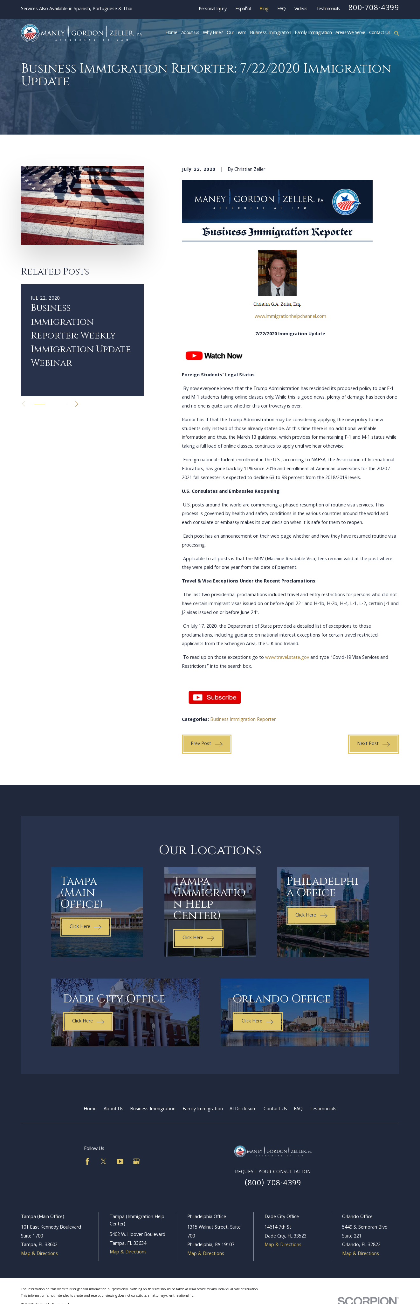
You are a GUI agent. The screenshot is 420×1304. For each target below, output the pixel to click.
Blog (263, 9)
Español (243, 9)
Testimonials (328, 9)
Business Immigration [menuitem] (270, 33)
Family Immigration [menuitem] (313, 33)
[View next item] (76, 404)
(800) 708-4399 (273, 1183)
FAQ (281, 9)
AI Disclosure (243, 1109)
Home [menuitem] (171, 33)
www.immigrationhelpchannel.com (290, 317)
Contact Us (275, 1109)
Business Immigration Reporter (243, 720)
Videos (300, 9)
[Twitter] (103, 1161)
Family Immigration (202, 1109)
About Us (113, 1109)
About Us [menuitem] (190, 33)
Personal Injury (213, 9)
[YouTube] (120, 1161)
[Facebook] (87, 1161)
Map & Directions (39, 1254)
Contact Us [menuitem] (379, 33)
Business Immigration (153, 1109)
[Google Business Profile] (136, 1161)
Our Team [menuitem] (236, 33)
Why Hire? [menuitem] (213, 33)
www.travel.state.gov (287, 658)
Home (90, 1109)
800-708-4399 (373, 8)
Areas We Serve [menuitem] (350, 33)
